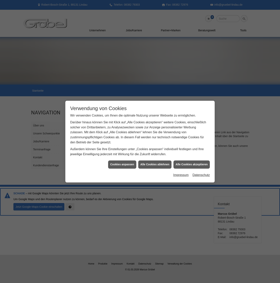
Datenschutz (201, 161)
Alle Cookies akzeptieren (192, 150)
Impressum (181, 161)
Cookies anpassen (122, 150)
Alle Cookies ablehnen (154, 150)
